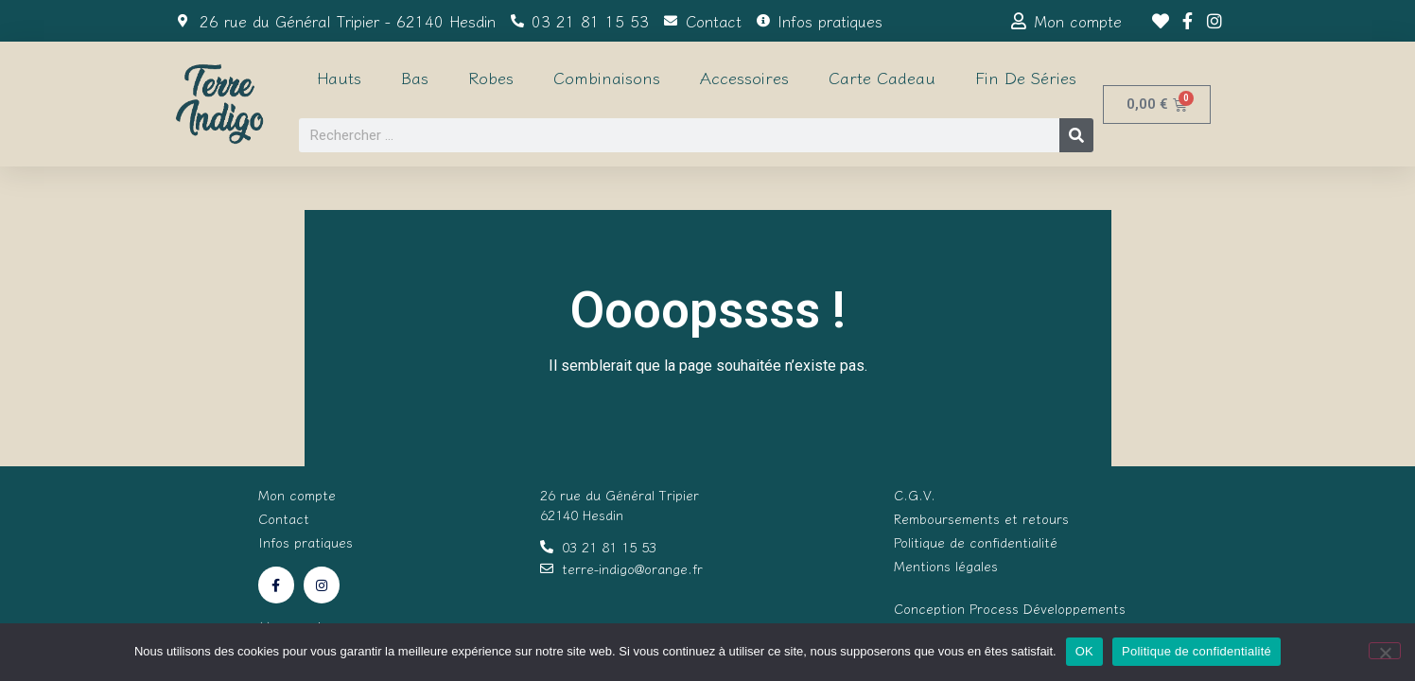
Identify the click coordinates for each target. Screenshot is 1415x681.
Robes (491, 77)
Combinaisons (606, 77)
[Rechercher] (1076, 135)
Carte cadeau (882, 77)
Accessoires (744, 77)
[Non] (1385, 650)
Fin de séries (1025, 77)
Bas (414, 77)
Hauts (339, 77)
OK (1084, 651)
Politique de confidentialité (1196, 651)
